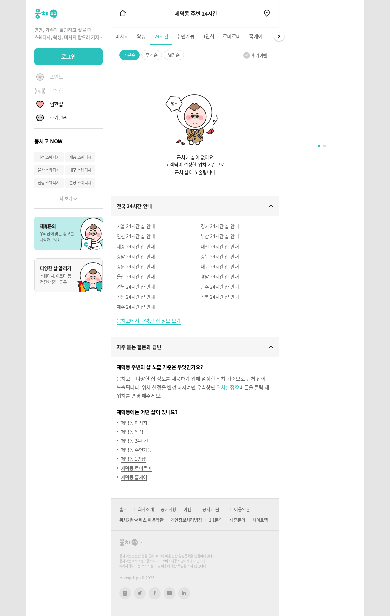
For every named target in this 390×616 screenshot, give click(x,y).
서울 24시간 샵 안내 (136, 226)
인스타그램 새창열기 (125, 593)
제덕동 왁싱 (132, 431)
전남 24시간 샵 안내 (136, 296)
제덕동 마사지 (134, 422)
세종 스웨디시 (80, 157)
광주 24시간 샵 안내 (220, 286)
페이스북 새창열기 (155, 593)
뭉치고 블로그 (214, 509)
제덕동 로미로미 (136, 468)
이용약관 (242, 509)
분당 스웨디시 (80, 183)
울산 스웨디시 (49, 170)
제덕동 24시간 (134, 440)
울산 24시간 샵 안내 (136, 276)
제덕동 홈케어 (134, 477)
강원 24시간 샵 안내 (136, 266)
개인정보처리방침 (186, 520)
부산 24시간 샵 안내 (220, 236)
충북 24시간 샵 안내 (220, 256)
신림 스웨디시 (49, 183)
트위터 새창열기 (139, 593)
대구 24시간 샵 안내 (220, 266)
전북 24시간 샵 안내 (220, 296)
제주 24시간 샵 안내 (136, 306)
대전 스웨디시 (49, 157)
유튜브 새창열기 (169, 593)
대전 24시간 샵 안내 (220, 246)
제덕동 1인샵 (133, 458)
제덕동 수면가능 (136, 449)
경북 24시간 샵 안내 (136, 286)
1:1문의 (215, 520)
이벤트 (189, 509)
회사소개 (146, 509)
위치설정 (225, 387)
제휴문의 (237, 520)
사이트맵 (260, 520)
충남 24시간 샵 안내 (136, 256)
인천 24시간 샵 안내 (136, 236)
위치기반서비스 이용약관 (141, 520)
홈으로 (125, 509)
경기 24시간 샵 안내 (220, 226)
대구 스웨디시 (80, 170)
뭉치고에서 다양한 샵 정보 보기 (149, 320)
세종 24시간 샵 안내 (136, 246)
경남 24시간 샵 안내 (220, 276)
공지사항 (168, 509)
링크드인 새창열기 (184, 593)
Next (279, 36)
